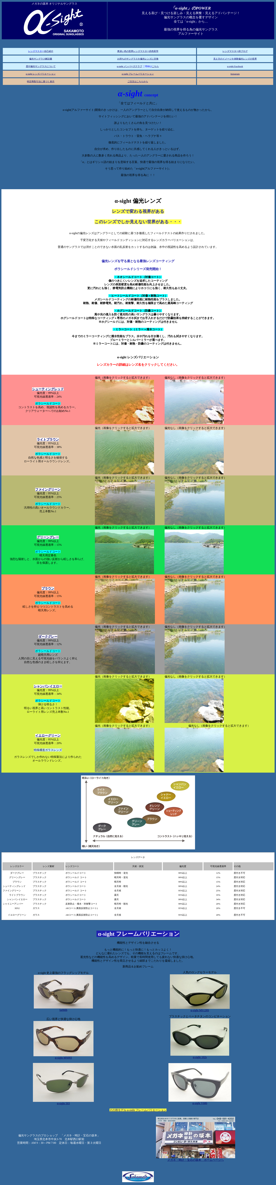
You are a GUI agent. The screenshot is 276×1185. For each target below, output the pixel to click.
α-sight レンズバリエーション (41, 74)
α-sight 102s (199, 1056)
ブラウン (48, 588)
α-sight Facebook (235, 66)
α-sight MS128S (200, 1009)
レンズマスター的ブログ (235, 51)
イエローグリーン (48, 735)
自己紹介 (40, 51)
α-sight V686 (199, 1102)
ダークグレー (47, 636)
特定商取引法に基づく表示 (40, 81)
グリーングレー (48, 537)
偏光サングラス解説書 (40, 58)
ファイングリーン (48, 489)
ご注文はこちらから (137, 81)
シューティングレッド (48, 389)
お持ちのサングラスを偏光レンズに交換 (137, 58)
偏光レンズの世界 (248, 58)
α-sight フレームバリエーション (138, 74)
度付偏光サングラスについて (41, 66)
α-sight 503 (63, 1102)
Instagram (235, 74)
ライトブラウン (48, 439)
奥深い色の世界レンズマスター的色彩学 (137, 51)
